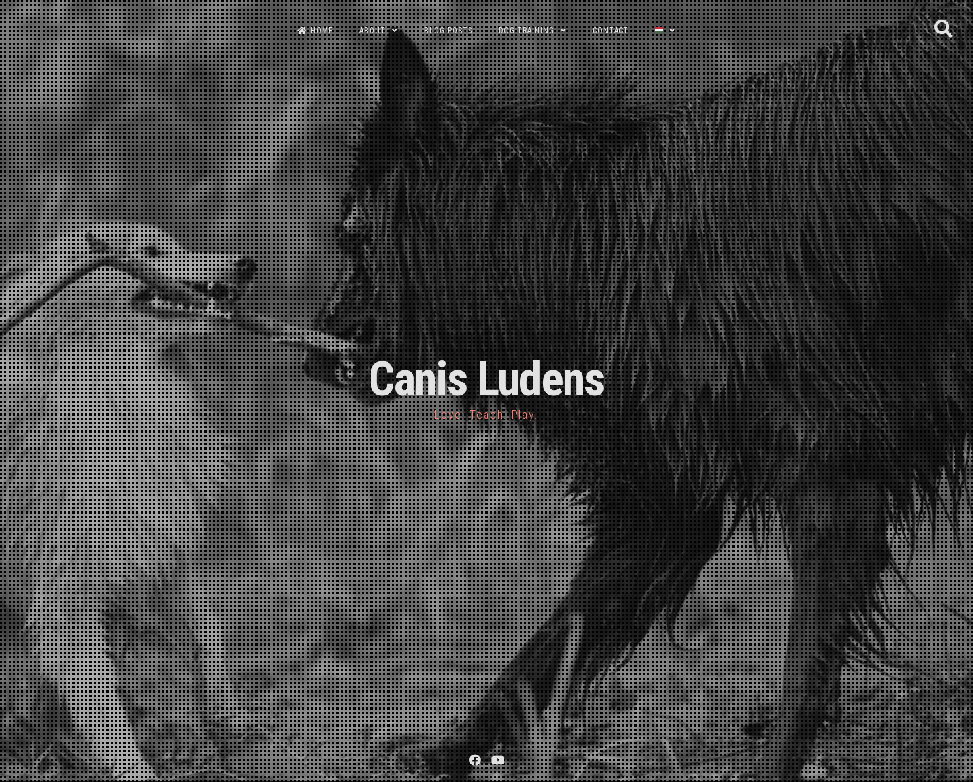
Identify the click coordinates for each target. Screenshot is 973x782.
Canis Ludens (486, 379)
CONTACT (611, 30)
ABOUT (372, 30)
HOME (315, 30)
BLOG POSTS (448, 30)
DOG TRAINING (526, 30)
